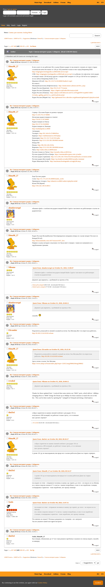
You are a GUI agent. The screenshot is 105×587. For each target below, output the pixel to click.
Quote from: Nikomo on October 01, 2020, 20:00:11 (51, 303)
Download (47, 2)
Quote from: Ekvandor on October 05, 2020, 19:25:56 (51, 349)
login (8, 9)
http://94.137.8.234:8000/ (40, 124)
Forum (63, 2)
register (14, 9)
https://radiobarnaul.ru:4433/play (50, 136)
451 (24, 46)
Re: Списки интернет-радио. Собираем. (25, 60)
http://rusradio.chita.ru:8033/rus (61, 152)
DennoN (39, 38)
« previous (93, 42)
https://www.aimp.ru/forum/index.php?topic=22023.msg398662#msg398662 (57, 363)
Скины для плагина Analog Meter (20, 32)
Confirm (98, 583)
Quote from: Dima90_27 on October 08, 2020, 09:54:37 (52, 471)
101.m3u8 (35, 422)
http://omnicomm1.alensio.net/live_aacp (72, 86)
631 (28, 46)
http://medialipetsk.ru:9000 (41, 129)
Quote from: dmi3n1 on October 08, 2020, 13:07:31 (51, 503)
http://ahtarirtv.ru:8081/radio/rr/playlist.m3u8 (62, 181)
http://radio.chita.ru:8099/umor (46, 150)
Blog (69, 2)
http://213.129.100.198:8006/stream (51, 147)
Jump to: (78, 563)
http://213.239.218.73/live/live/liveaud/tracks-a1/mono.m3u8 (71, 157)
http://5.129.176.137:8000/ (41, 115)
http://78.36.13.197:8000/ (40, 119)
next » (99, 42)
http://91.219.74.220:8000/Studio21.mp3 (58, 81)
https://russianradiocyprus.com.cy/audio (68, 154)
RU (98, 2)
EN (102, 2)
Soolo (11, 502)
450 (21, 46)
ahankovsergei (15, 208)
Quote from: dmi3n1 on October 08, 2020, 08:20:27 (51, 439)
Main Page (38, 2)
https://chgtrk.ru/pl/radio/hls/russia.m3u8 (64, 90)
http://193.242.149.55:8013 (41, 186)
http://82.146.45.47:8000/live (49, 133)
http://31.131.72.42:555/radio (50, 138)
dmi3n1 (12, 412)
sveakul (12, 381)
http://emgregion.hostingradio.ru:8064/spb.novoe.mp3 (54, 74)
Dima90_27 (13, 66)
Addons (56, 2)
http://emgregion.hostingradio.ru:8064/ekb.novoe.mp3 (50, 72)
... (10, 46)
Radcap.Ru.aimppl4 (38, 285)
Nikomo (12, 267)
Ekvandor (13, 330)
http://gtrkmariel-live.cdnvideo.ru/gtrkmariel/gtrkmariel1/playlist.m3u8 (75, 97)
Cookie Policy (42, 583)
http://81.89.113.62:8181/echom (42, 333)
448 (15, 46)
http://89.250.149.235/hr (46, 145)
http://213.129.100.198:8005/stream (51, 140)
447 (12, 46)
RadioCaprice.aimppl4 (39, 287)
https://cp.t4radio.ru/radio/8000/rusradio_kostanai (67, 159)
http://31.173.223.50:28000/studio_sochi (50, 179)
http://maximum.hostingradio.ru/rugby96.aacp (65, 161)
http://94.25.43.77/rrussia (58, 88)
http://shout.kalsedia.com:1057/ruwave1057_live (48, 241)
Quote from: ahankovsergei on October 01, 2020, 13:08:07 (53, 268)
